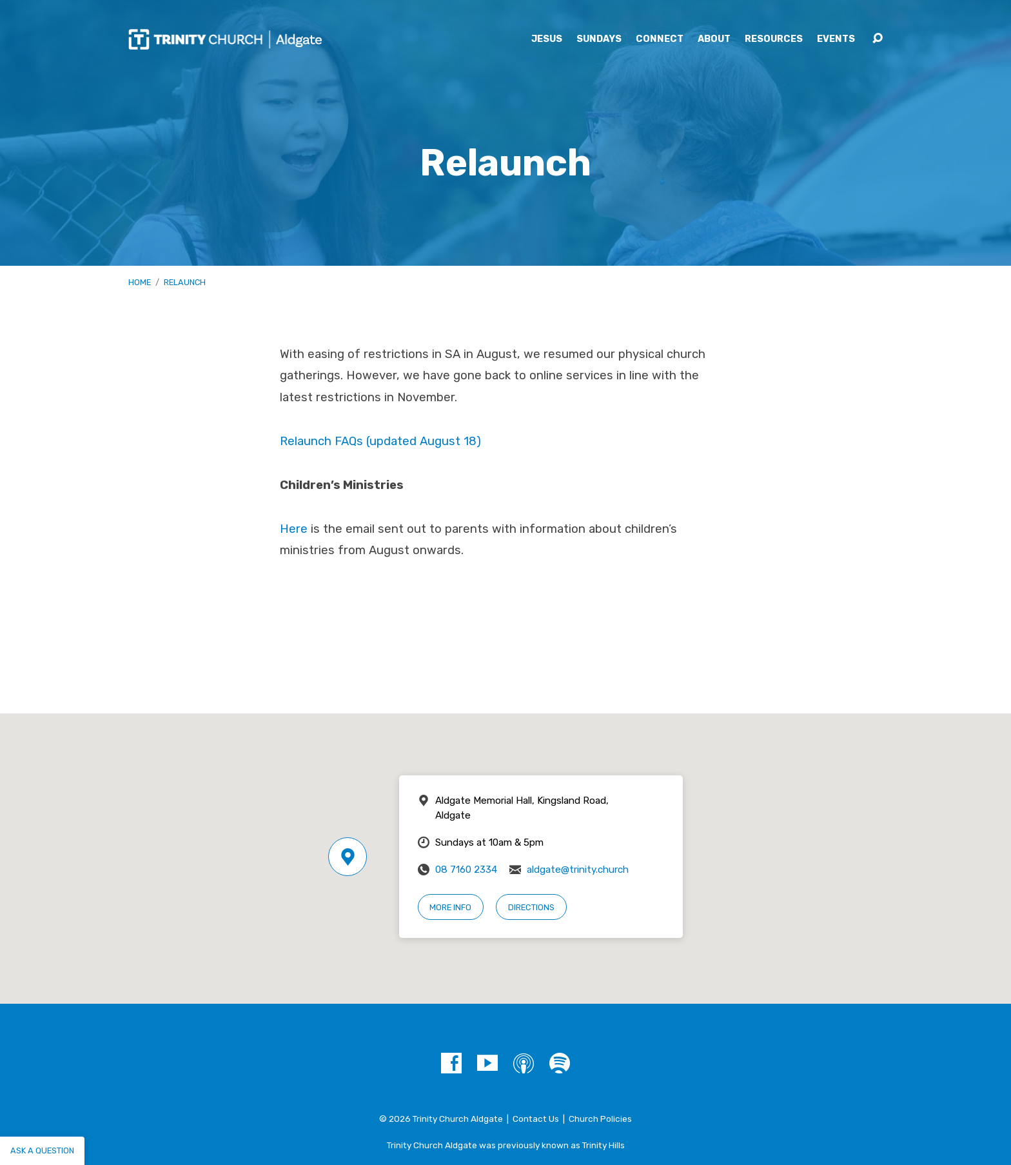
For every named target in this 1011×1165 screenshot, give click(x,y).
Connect (659, 39)
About (714, 39)
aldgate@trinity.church (578, 869)
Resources (774, 39)
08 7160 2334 (466, 869)
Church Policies (600, 1118)
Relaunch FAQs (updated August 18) (380, 441)
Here (294, 529)
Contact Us (536, 1118)
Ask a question (42, 1150)
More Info (450, 907)
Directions (531, 907)
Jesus (546, 39)
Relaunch (185, 282)
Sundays (599, 39)
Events (836, 39)
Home (139, 282)
